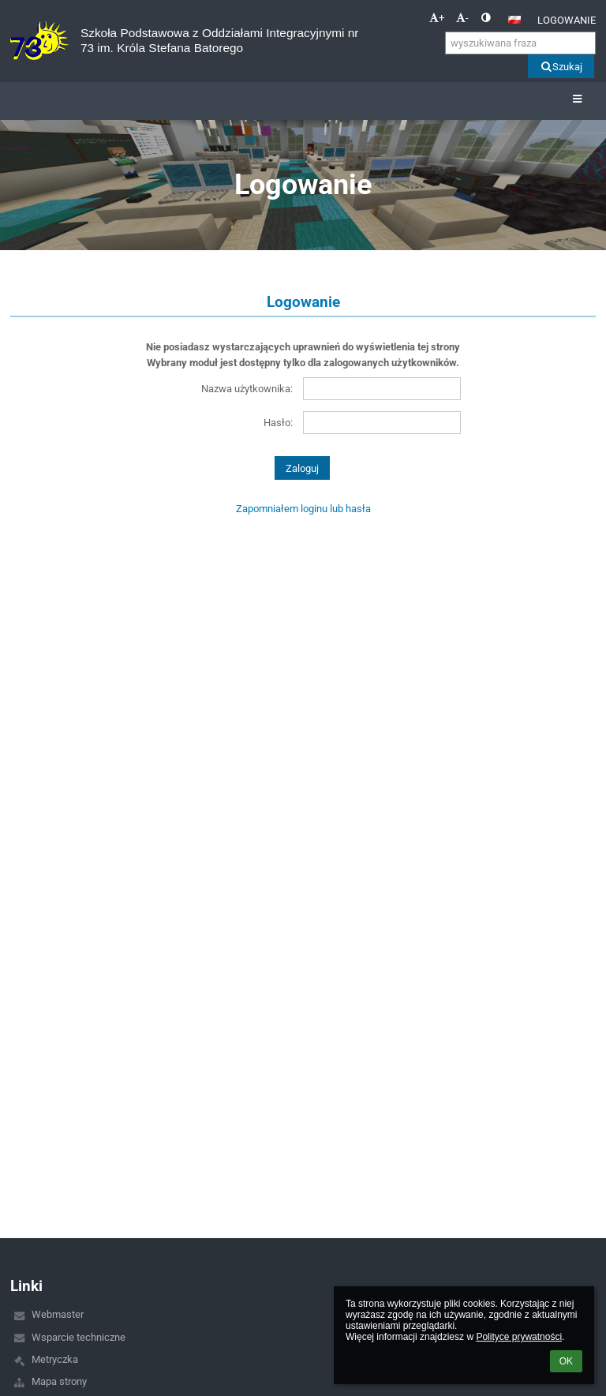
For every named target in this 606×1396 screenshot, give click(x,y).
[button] (514, 19)
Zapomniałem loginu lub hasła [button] (303, 509)
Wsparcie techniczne (78, 1337)
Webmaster (58, 1314)
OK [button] (566, 1361)
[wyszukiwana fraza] (520, 43)
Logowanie (566, 20)
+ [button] (436, 18)
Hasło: (278, 423)
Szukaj (560, 67)
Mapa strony (59, 1381)
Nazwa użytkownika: (247, 389)
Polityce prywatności (519, 1336)
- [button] (462, 18)
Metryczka (55, 1359)
